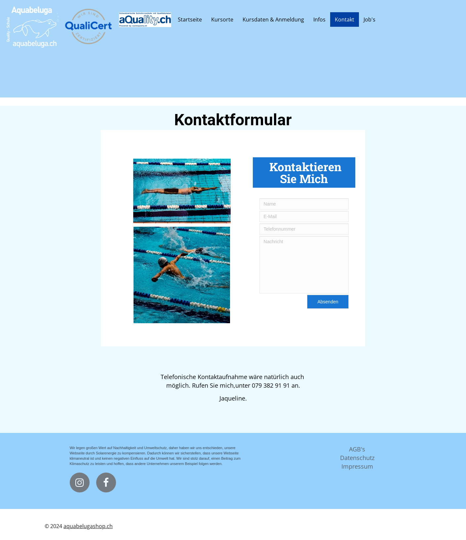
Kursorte (222, 19)
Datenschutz (357, 458)
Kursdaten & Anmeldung (273, 19)
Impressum (357, 466)
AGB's (357, 449)
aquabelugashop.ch (88, 526)
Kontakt (344, 19)
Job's (369, 19)
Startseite (190, 19)
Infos (319, 19)
